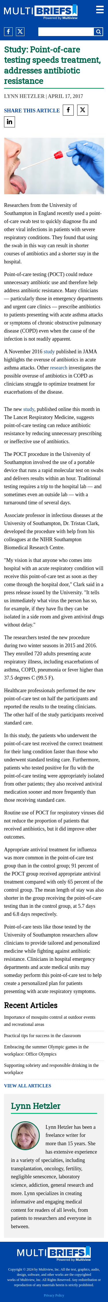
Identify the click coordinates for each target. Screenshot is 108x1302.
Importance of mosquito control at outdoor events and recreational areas (49, 1021)
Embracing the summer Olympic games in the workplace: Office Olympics (46, 1050)
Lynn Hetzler (24, 96)
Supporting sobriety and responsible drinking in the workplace (51, 1069)
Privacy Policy (54, 1295)
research (58, 368)
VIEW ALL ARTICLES (27, 1085)
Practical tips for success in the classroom (42, 1035)
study (49, 351)
